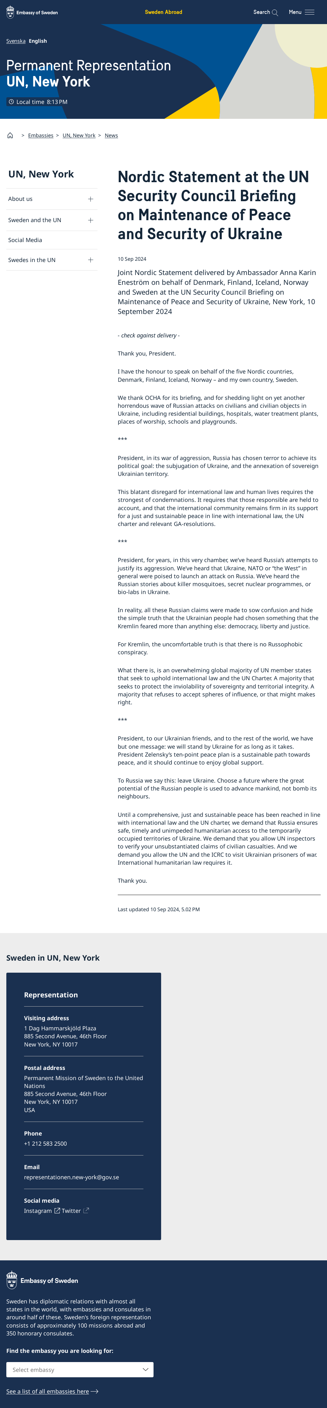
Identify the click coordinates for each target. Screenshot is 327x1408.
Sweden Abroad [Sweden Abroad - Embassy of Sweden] (163, 12)
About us (20, 198)
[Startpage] (12, 135)
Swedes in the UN (32, 259)
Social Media (25, 240)
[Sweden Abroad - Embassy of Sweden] (38, 12)
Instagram (38, 1210)
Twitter (71, 1210)
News (111, 134)
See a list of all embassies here (47, 1391)
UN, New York (79, 134)
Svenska (16, 40)
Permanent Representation (88, 73)
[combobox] (80, 1369)
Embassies (40, 134)
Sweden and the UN (34, 220)
